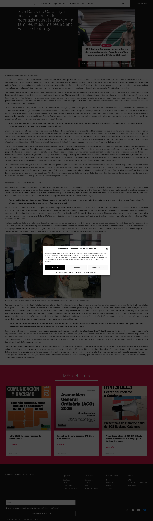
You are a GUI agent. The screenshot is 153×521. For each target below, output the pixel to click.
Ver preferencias (97, 268)
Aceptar (55, 268)
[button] (107, 249)
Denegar (76, 268)
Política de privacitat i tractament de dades (82, 273)
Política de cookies (62, 273)
